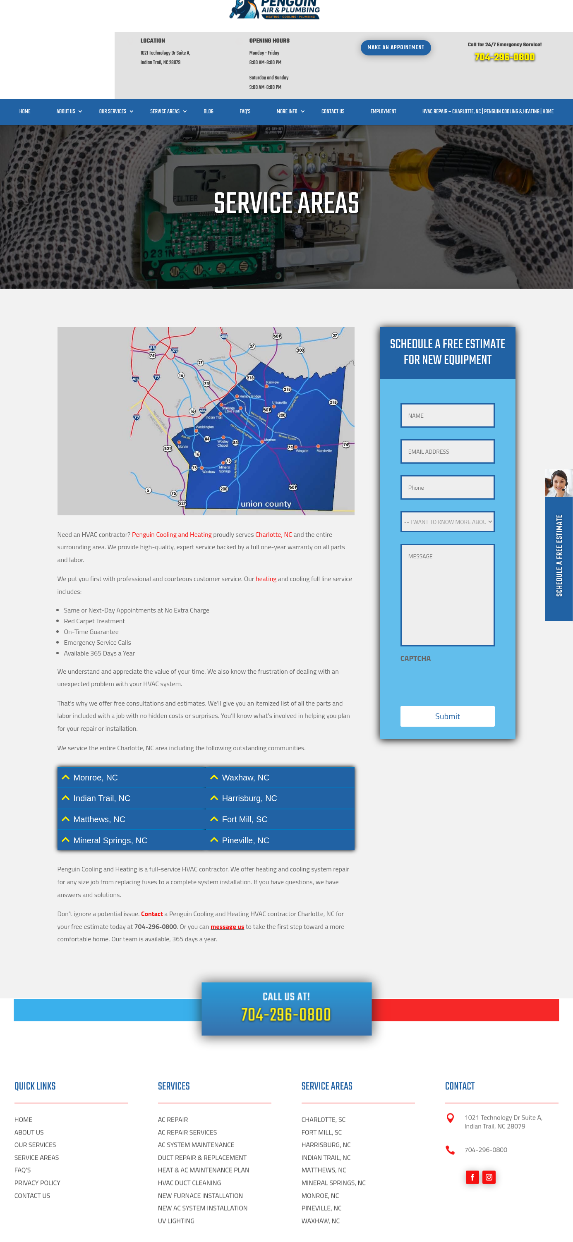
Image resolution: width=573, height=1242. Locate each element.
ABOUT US (29, 1220)
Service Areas (165, 80)
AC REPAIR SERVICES (187, 1220)
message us (228, 1029)
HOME (23, 1208)
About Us (66, 80)
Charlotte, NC (273, 636)
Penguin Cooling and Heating (172, 636)
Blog (208, 80)
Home (25, 80)
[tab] (132, 880)
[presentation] (463, 782)
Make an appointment (395, 16)
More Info (287, 80)
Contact (152, 1016)
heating (266, 681)
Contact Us (332, 80)
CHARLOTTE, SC (324, 1208)
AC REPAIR (173, 1208)
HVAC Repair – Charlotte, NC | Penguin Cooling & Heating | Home (488, 80)
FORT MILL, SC (322, 1220)
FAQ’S (245, 80)
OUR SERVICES (35, 1233)
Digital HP (104, 1229)
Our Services (112, 80)
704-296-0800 (505, 26)
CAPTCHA (415, 760)
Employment (383, 80)
